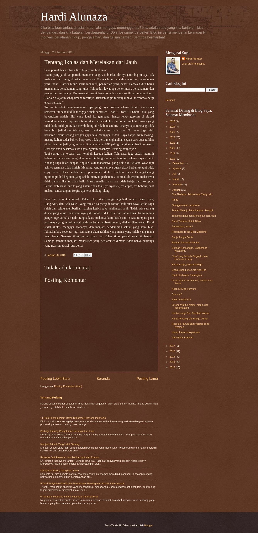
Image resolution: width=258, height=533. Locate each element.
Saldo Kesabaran (181, 299)
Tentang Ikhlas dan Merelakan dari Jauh (194, 215)
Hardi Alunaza (74, 16)
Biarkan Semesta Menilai (185, 242)
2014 (172, 361)
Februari (177, 184)
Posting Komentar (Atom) (68, 386)
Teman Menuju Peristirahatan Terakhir (193, 210)
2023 (172, 131)
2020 (172, 147)
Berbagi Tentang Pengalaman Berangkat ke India (67, 431)
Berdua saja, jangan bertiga (187, 264)
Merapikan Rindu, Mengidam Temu (59, 470)
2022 (172, 137)
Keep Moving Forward (184, 288)
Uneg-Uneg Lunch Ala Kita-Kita (189, 269)
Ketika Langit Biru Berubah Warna (190, 313)
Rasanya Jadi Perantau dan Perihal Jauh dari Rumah (69, 457)
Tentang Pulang (51, 397)
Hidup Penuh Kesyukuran (186, 332)
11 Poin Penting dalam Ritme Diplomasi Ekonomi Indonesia (73, 417)
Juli (174, 173)
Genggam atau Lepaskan (186, 205)
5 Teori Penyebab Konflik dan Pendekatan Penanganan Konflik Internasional (82, 483)
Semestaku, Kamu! (182, 226)
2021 (172, 142)
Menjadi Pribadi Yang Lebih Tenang (59, 444)
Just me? (177, 294)
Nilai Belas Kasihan (182, 337)
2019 (172, 153)
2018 (172, 158)
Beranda (103, 379)
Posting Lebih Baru (55, 379)
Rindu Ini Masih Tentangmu (187, 275)
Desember (178, 163)
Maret (176, 179)
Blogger (148, 525)
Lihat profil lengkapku (193, 63)
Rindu (175, 199)
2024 (172, 126)
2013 (172, 367)
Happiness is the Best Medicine (189, 231)
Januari (176, 189)
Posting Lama (147, 379)
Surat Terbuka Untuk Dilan (186, 221)
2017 (172, 345)
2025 (172, 121)
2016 (172, 351)
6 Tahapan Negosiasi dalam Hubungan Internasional (69, 496)
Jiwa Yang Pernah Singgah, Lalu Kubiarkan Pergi (190, 258)
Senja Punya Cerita (182, 237)
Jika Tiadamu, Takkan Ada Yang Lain (192, 194)
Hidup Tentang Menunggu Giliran (190, 318)
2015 (172, 356)
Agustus (177, 168)
